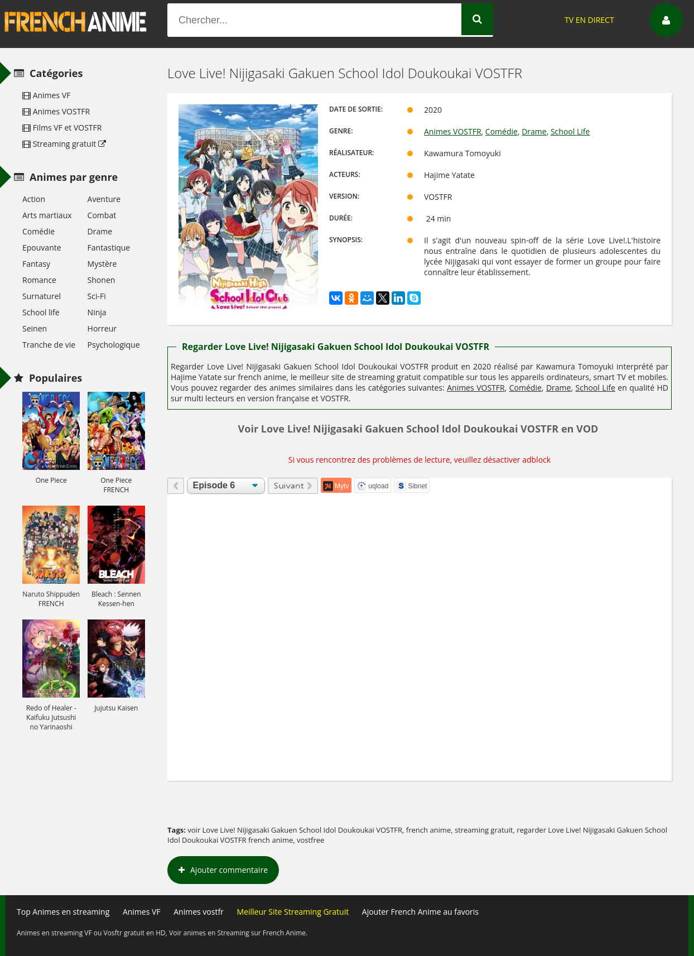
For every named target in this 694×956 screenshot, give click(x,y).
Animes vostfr (199, 911)
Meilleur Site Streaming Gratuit (293, 911)
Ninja (97, 312)
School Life (570, 131)
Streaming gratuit (64, 143)
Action (33, 199)
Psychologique (114, 344)
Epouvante (41, 247)
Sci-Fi (97, 296)
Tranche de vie (48, 344)
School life (41, 312)
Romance (39, 280)
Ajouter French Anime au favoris (420, 911)
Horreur (102, 328)
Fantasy (36, 263)
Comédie (501, 131)
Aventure (104, 199)
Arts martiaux (47, 215)
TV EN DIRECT (589, 20)
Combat (102, 215)
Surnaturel (41, 296)
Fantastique (109, 247)
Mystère (102, 263)
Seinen (34, 328)
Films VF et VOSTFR (62, 127)
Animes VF (46, 95)
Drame (534, 131)
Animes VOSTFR (452, 131)
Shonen (101, 280)
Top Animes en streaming (63, 911)
